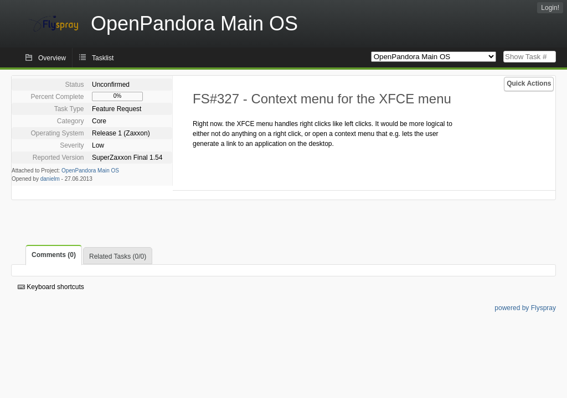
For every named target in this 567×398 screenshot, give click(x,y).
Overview (52, 58)
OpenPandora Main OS (90, 170)
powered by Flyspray (525, 308)
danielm (50, 179)
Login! (550, 8)
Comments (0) (54, 255)
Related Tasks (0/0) (117, 256)
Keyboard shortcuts (51, 287)
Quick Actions (529, 83)
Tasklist (103, 58)
